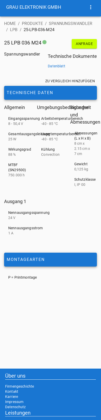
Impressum (14, 402)
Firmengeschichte (19, 386)
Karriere (11, 397)
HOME (10, 23)
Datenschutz (15, 407)
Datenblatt (56, 66)
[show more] (91, 7)
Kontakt (11, 391)
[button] (33, 7)
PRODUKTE (32, 23)
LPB (13, 29)
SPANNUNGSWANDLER (70, 23)
